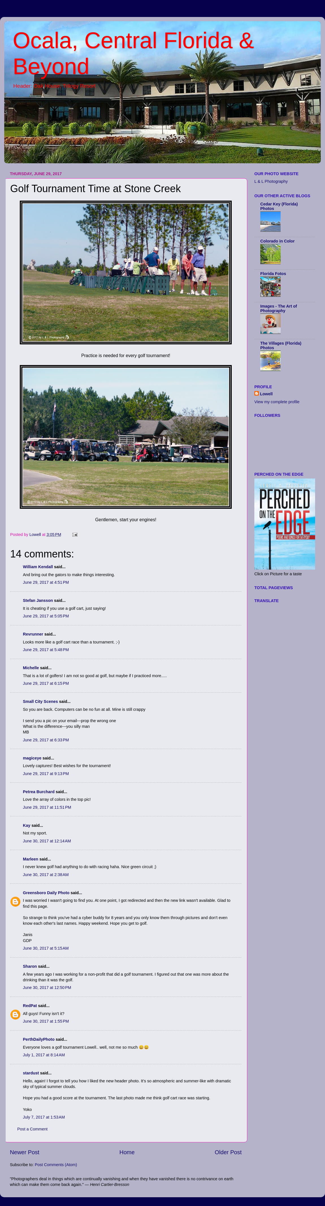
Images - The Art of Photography (278, 308)
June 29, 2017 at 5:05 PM (46, 616)
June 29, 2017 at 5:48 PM (46, 649)
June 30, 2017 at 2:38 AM (46, 874)
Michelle (31, 668)
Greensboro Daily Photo (46, 892)
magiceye (32, 758)
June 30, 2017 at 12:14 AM (47, 841)
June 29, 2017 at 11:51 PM (47, 807)
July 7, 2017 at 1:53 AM (44, 1117)
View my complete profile (277, 402)
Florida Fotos (273, 273)
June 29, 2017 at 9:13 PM (46, 773)
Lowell (266, 394)
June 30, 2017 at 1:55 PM (46, 1021)
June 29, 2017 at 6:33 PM (46, 740)
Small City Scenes (40, 701)
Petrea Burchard (39, 791)
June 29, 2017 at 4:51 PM (46, 582)
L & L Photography (271, 181)
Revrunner (33, 634)
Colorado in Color (277, 241)
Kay (26, 825)
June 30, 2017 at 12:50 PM (47, 987)
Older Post (228, 1152)
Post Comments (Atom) (56, 1164)
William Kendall (38, 567)
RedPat (30, 1005)
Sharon (30, 966)
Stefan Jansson (38, 600)
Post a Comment (32, 1129)
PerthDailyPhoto (39, 1039)
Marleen (30, 859)
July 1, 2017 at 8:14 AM (44, 1055)
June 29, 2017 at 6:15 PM (46, 683)
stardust (31, 1073)
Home (127, 1152)
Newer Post (24, 1152)
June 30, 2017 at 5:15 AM (46, 948)
